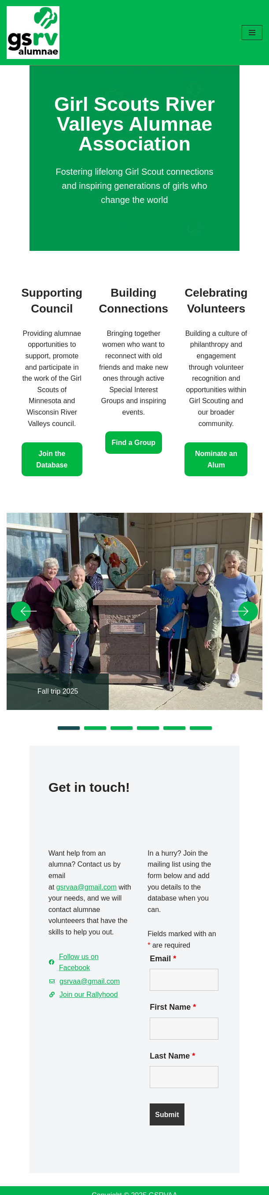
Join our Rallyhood (61, 950)
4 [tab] (148, 703)
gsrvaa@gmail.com (59, 864)
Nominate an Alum (221, 432)
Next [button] (245, 586)
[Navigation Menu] (252, 32)
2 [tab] (95, 703)
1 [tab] (69, 703)
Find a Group (134, 415)
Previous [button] (24, 586)
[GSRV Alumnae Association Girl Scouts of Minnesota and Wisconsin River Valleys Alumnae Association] (33, 32)
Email (160, 925)
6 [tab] (201, 703)
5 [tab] (174, 703)
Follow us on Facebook (68, 923)
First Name (170, 973)
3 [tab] (122, 703)
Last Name (170, 1022)
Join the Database (47, 432)
